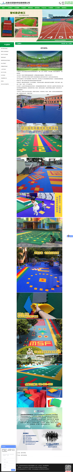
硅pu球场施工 (3, 63)
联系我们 (64, 7)
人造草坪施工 (3, 69)
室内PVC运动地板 (4, 54)
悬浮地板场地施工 (4, 48)
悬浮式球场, (23, 452)
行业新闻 (17, 7)
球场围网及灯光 (4, 78)
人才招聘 (57, 7)
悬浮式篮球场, (24, 455)
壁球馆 (2, 81)
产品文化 (44, 7)
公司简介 (10, 7)
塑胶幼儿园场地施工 (5, 51)
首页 (3, 7)
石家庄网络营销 (46, 465)
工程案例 (50, 7)
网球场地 (30, 7)
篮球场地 (37, 7)
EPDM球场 (3, 75)
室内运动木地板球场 (5, 84)
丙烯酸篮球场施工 (4, 66)
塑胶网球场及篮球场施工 (5, 60)
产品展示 (23, 7)
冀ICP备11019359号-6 (45, 469)
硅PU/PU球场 (3, 72)
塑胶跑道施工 (3, 57)
